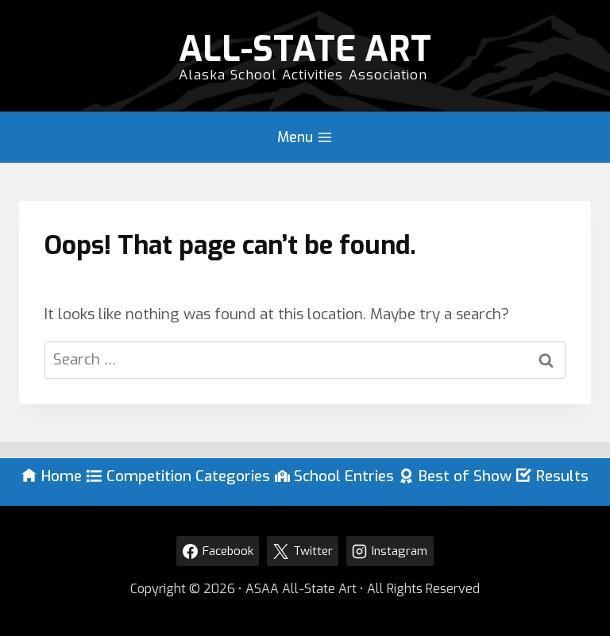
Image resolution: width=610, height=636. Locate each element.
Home (51, 476)
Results (552, 476)
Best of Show (455, 476)
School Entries (335, 476)
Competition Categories (178, 476)
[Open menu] (305, 137)
